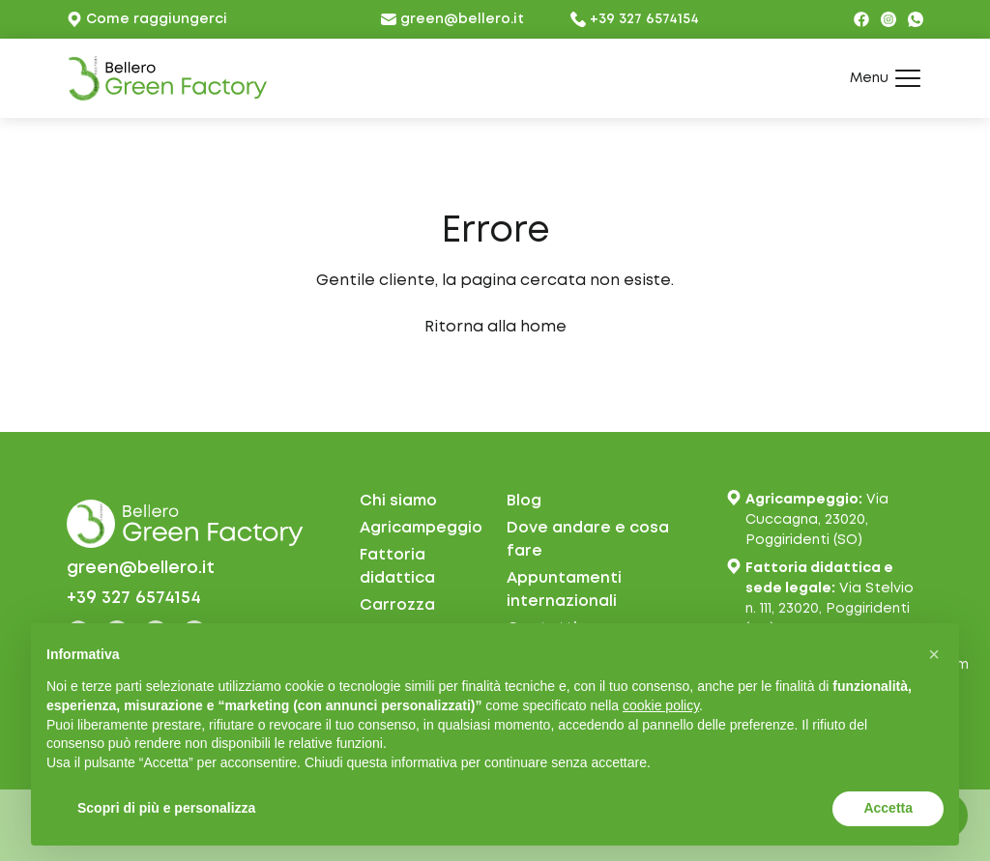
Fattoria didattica (397, 567)
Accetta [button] (888, 808)
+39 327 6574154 (634, 19)
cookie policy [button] (661, 705)
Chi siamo (398, 501)
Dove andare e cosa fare (588, 540)
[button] (933, 654)
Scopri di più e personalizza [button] (166, 808)
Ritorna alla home (495, 327)
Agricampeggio (421, 528)
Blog (524, 501)
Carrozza (397, 605)
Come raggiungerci (147, 19)
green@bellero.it (452, 19)
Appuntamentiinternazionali (564, 590)
